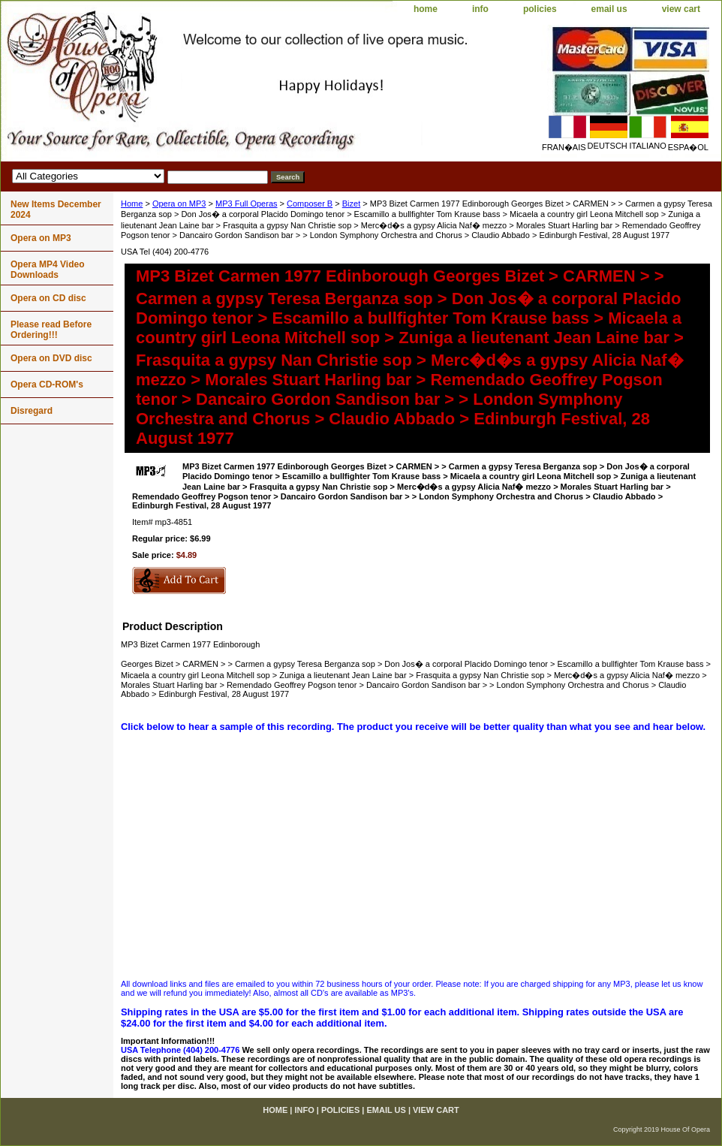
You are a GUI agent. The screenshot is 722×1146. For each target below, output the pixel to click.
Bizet (351, 203)
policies (540, 9)
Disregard (32, 411)
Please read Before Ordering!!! (51, 329)
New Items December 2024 (56, 209)
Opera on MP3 (179, 203)
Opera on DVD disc (51, 358)
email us (609, 9)
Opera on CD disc (48, 298)
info (480, 9)
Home (132, 203)
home (426, 9)
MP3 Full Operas (246, 203)
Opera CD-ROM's (47, 384)
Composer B (309, 203)
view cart (681, 9)
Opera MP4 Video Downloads (47, 269)
